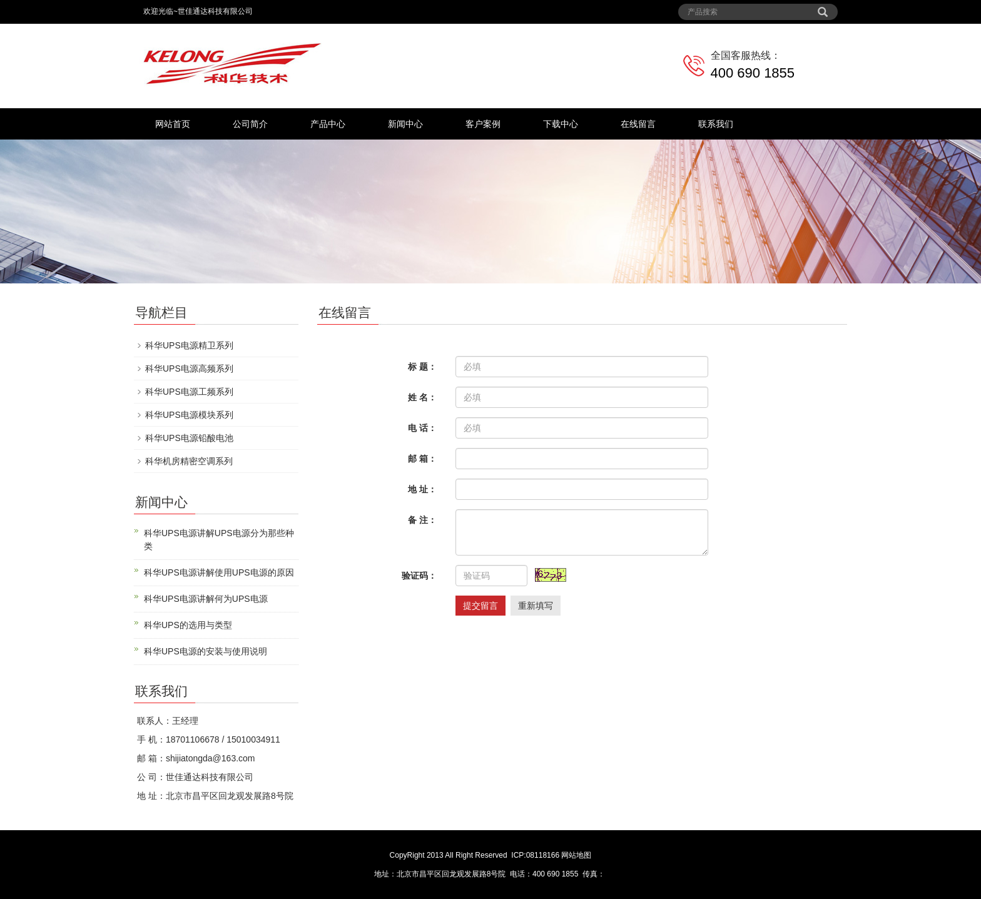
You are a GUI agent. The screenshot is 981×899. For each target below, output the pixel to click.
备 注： (422, 520)
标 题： (422, 367)
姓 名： (422, 397)
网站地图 (576, 855)
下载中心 (560, 124)
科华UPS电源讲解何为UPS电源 (206, 599)
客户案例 (483, 124)
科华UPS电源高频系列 (189, 368)
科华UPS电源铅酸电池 (189, 438)
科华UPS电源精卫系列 (189, 345)
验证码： (419, 576)
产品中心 (327, 124)
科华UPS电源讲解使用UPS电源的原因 (219, 572)
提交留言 (480, 606)
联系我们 (715, 124)
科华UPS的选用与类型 (188, 625)
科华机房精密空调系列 (189, 461)
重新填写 (535, 606)
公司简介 (250, 124)
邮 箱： (422, 459)
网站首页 (172, 124)
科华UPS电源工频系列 (189, 392)
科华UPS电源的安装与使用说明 (205, 651)
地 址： (422, 489)
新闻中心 (405, 124)
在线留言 (638, 124)
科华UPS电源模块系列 (189, 415)
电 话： (422, 428)
